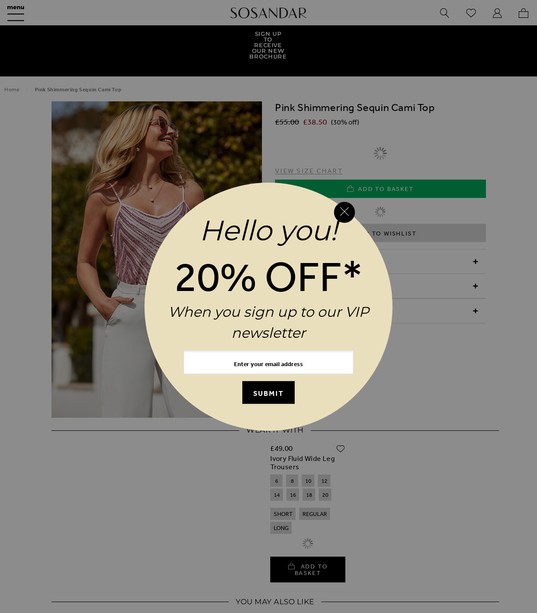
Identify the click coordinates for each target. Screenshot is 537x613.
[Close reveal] (344, 212)
